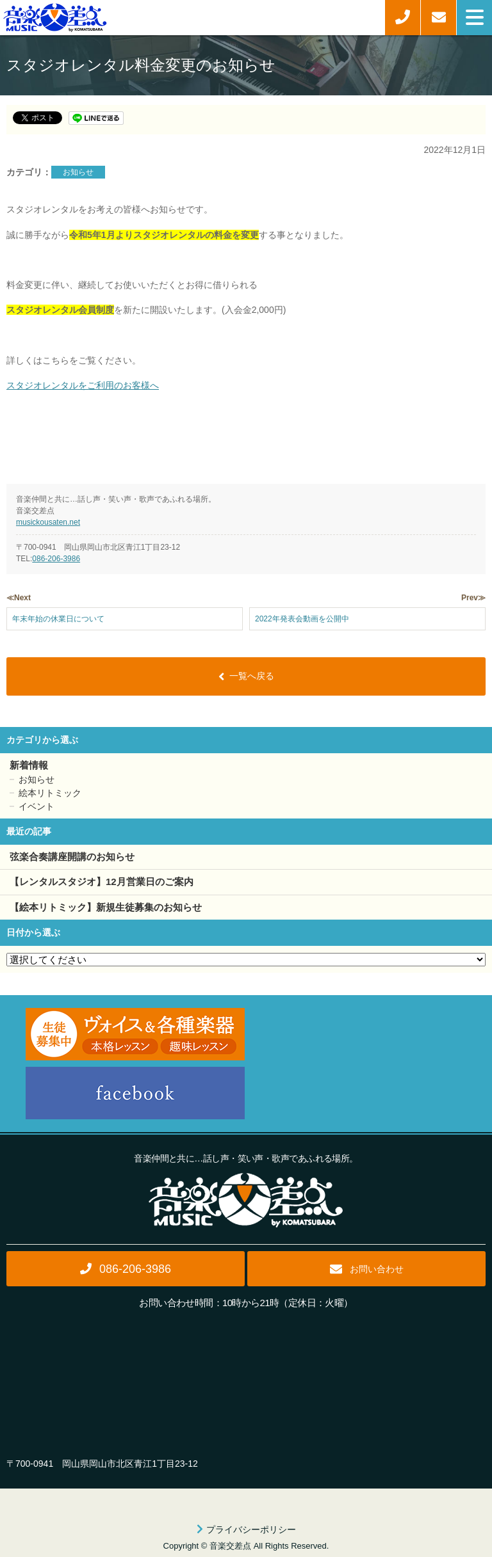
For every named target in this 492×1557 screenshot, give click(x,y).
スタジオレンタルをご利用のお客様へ (82, 385)
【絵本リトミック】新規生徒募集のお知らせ (106, 907)
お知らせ (78, 172)
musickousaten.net (48, 522)
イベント (36, 806)
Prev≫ (473, 597)
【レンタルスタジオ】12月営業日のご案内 (101, 881)
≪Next (18, 597)
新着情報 (29, 765)
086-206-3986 (56, 558)
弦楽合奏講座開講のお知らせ (72, 856)
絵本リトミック (50, 793)
